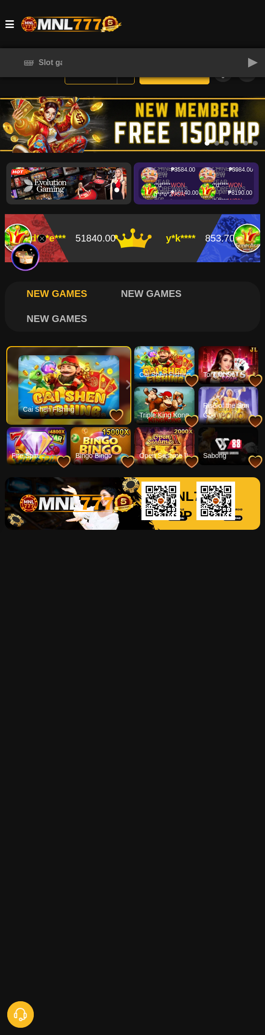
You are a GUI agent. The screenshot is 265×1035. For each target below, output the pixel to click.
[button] (253, 62)
